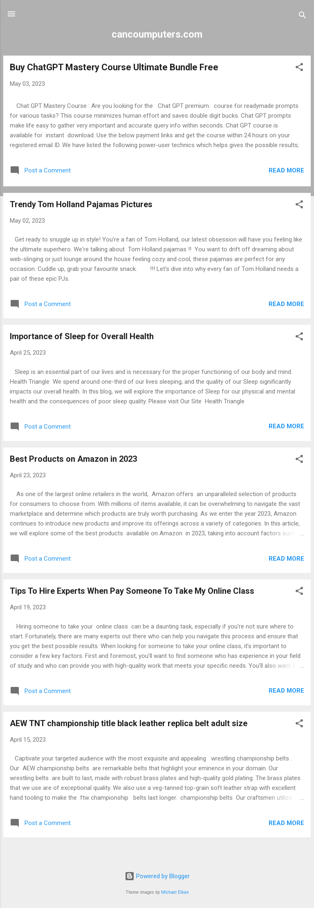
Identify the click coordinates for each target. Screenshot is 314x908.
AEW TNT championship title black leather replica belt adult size (128, 723)
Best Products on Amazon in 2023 (73, 459)
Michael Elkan (175, 892)
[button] (299, 68)
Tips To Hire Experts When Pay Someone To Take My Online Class (132, 591)
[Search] (302, 16)
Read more (286, 170)
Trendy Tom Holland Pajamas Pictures (81, 204)
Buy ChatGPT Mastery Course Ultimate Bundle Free (114, 67)
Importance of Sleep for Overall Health (82, 336)
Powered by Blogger (157, 876)
